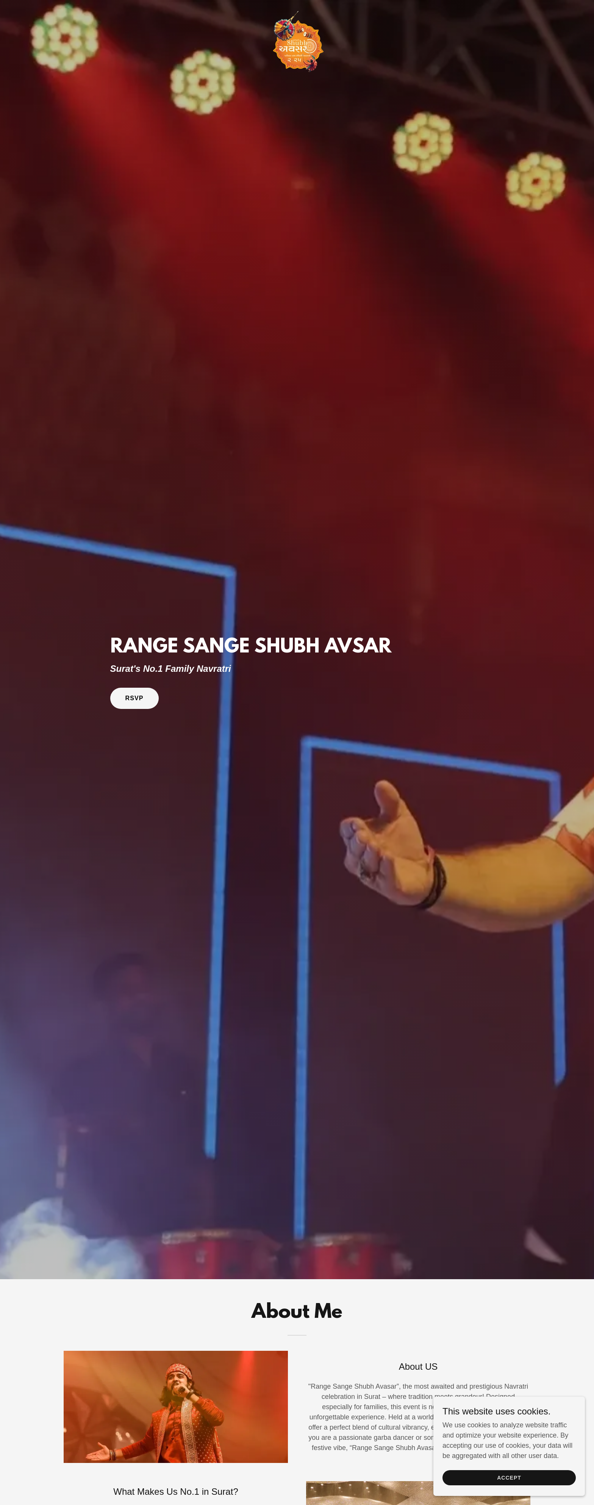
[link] (297, 9)
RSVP (134, 698)
